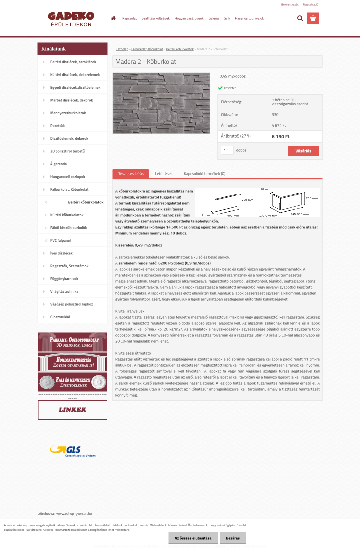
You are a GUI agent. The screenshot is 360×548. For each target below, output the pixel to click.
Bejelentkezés (290, 4)
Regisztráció (310, 4)
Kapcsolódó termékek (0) (204, 173)
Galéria (213, 18)
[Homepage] (113, 18)
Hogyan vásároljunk (189, 18)
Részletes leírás (131, 173)
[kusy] (227, 150)
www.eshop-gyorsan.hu (74, 513)
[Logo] (72, 18)
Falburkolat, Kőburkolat (147, 49)
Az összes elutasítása (193, 538)
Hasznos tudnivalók (249, 18)
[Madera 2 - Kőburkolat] (161, 75)
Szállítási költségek (156, 18)
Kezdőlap (122, 49)
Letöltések (163, 173)
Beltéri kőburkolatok (180, 49)
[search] (300, 18)
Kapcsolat (129, 18)
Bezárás (233, 538)
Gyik (227, 18)
